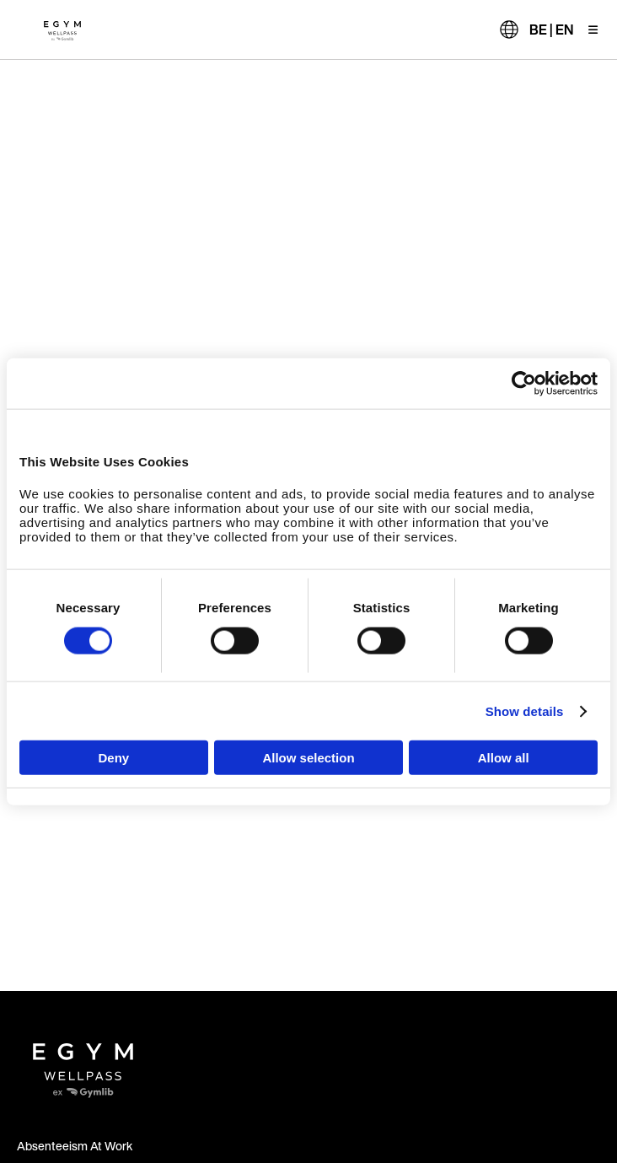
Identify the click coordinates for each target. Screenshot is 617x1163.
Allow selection (308, 758)
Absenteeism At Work (74, 1146)
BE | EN (551, 29)
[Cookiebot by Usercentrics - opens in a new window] (524, 383)
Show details (525, 710)
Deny (113, 758)
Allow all (503, 758)
